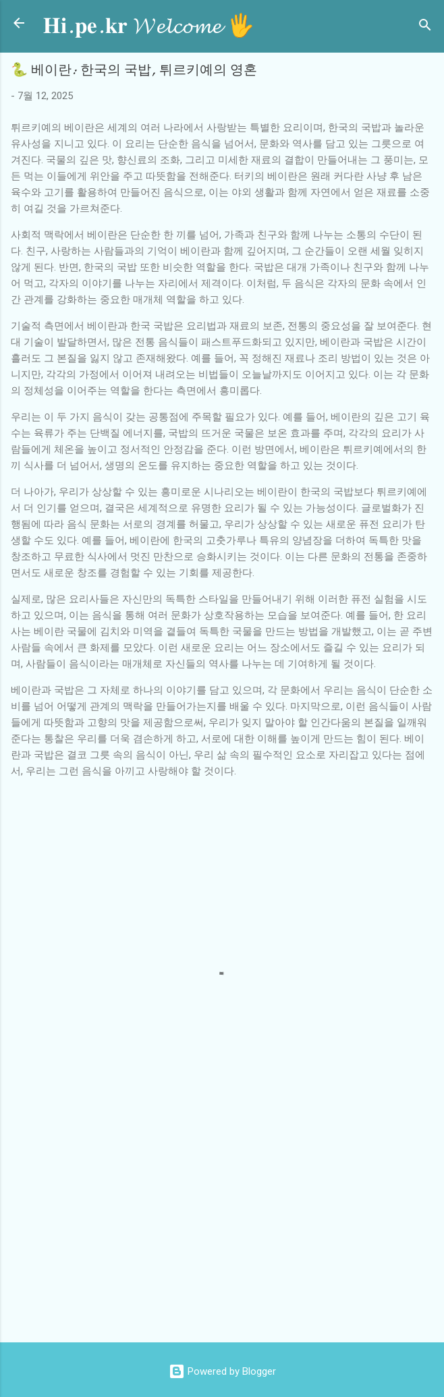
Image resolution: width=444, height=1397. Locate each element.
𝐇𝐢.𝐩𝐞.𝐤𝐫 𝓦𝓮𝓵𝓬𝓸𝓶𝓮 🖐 (148, 26)
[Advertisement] (227, 1223)
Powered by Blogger (222, 1371)
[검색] (425, 27)
